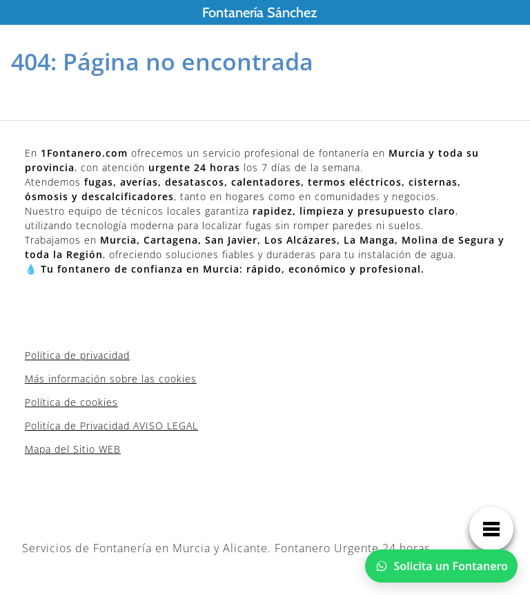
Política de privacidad (77, 355)
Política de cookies (71, 402)
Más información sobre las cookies (111, 378)
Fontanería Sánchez (259, 12)
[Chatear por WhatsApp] (441, 566)
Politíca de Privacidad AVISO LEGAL (111, 425)
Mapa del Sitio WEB (73, 449)
